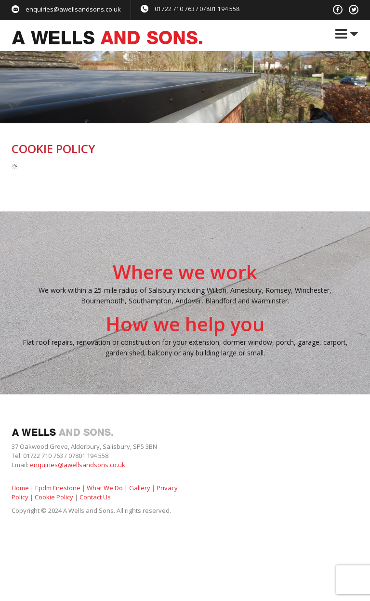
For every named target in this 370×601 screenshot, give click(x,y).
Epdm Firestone (57, 487)
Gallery (139, 487)
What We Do (105, 487)
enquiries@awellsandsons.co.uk (73, 9)
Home (20, 487)
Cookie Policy (54, 497)
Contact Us (95, 497)
